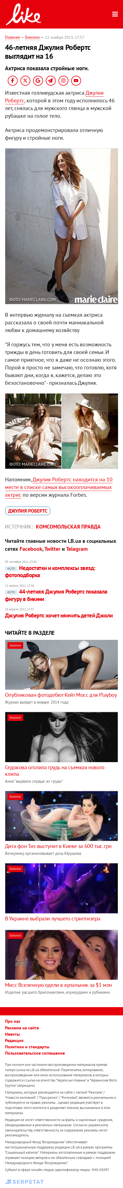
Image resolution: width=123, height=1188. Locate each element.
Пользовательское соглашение (35, 1053)
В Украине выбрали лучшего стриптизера (52, 918)
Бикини (32, 37)
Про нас (12, 1021)
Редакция (14, 1040)
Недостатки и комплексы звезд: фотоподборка (50, 571)
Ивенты (12, 1034)
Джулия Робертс (27, 511)
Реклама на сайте (22, 1027)
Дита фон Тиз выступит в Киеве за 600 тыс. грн (58, 846)
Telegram (77, 548)
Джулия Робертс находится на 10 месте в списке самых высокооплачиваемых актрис (59, 487)
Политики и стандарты (27, 1046)
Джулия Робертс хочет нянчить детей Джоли (59, 615)
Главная (12, 37)
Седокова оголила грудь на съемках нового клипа (55, 770)
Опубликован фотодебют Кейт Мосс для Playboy (61, 694)
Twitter (52, 548)
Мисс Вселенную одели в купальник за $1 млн (58, 984)
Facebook (31, 548)
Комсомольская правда (68, 526)
